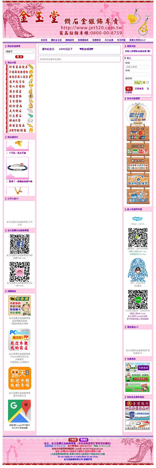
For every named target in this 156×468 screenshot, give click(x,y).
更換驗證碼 (147, 82)
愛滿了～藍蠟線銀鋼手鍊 (20, 182)
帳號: (127, 63)
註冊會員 (139, 89)
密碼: (127, 70)
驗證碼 (129, 78)
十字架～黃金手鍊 (17, 154)
